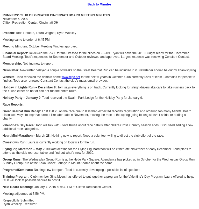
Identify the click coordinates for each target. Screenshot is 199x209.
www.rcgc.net (71, 77)
